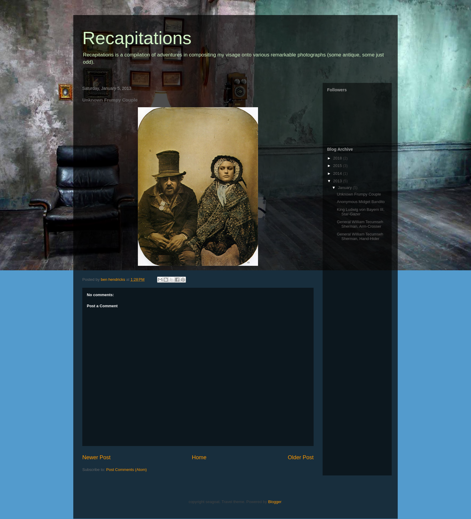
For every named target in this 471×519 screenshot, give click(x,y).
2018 (338, 158)
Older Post (301, 457)
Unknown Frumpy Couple (359, 194)
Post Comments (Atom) (126, 469)
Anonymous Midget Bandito (360, 201)
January (345, 187)
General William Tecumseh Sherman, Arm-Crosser (360, 224)
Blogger (274, 501)
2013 (338, 181)
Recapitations (137, 38)
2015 (338, 165)
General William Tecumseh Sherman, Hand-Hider (360, 236)
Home (199, 457)
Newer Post (96, 457)
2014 (338, 173)
